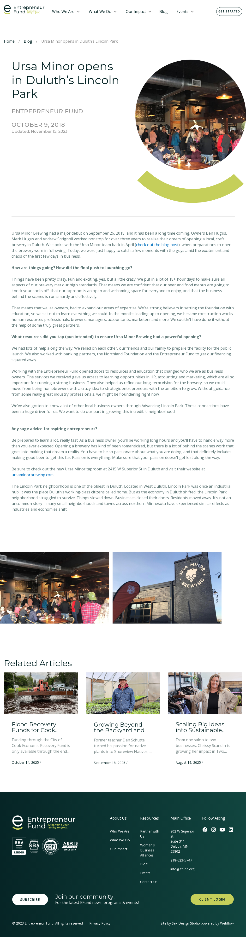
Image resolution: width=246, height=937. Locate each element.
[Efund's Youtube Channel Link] (222, 830)
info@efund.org (182, 869)
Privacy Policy (99, 923)
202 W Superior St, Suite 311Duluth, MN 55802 (182, 841)
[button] (66, 11)
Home (9, 41)
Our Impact (136, 11)
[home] (24, 9)
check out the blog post (157, 244)
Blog (163, 11)
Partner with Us (149, 834)
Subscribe (30, 899)
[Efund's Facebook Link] (205, 830)
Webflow (227, 923)
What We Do (100, 11)
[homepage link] (43, 822)
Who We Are (63, 11)
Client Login (212, 899)
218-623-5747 (181, 860)
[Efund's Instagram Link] (213, 830)
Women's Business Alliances (147, 850)
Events (182, 11)
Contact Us (148, 881)
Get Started (229, 11)
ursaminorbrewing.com (33, 474)
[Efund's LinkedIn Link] (231, 830)
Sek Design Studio (186, 923)
